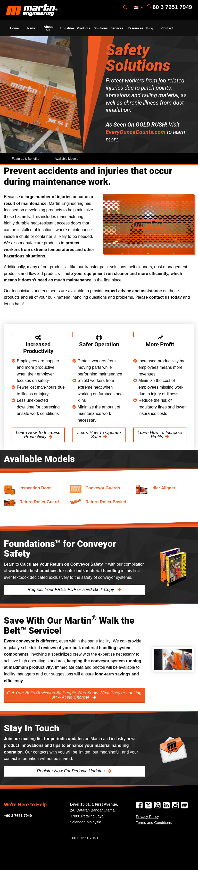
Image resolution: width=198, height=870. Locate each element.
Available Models (66, 159)
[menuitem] (31, 10)
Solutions (101, 28)
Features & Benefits (25, 159)
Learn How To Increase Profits (160, 434)
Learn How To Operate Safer (99, 434)
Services (117, 28)
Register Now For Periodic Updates (71, 770)
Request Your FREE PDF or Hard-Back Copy (71, 589)
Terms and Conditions (154, 823)
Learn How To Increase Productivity (38, 434)
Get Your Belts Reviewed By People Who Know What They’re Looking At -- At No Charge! (74, 695)
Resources (134, 28)
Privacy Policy (147, 817)
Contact (167, 28)
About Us (48, 28)
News (31, 28)
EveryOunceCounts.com (136, 132)
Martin (31, 10)
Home (14, 28)
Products (83, 28)
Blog (149, 28)
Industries (67, 28)
